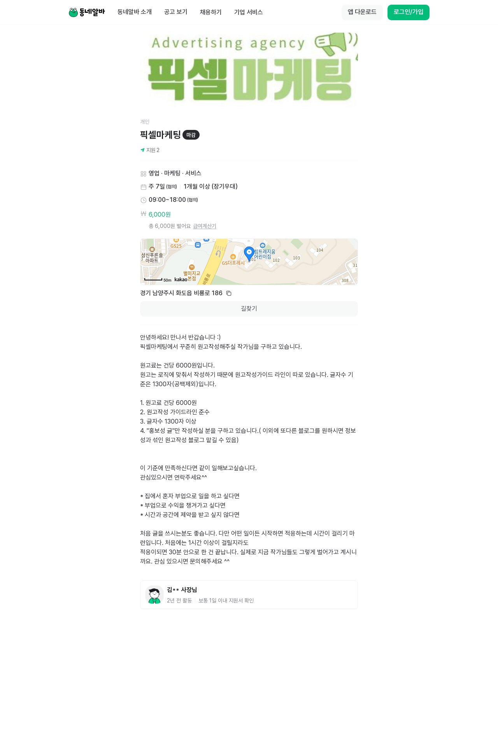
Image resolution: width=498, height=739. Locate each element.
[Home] (86, 12)
